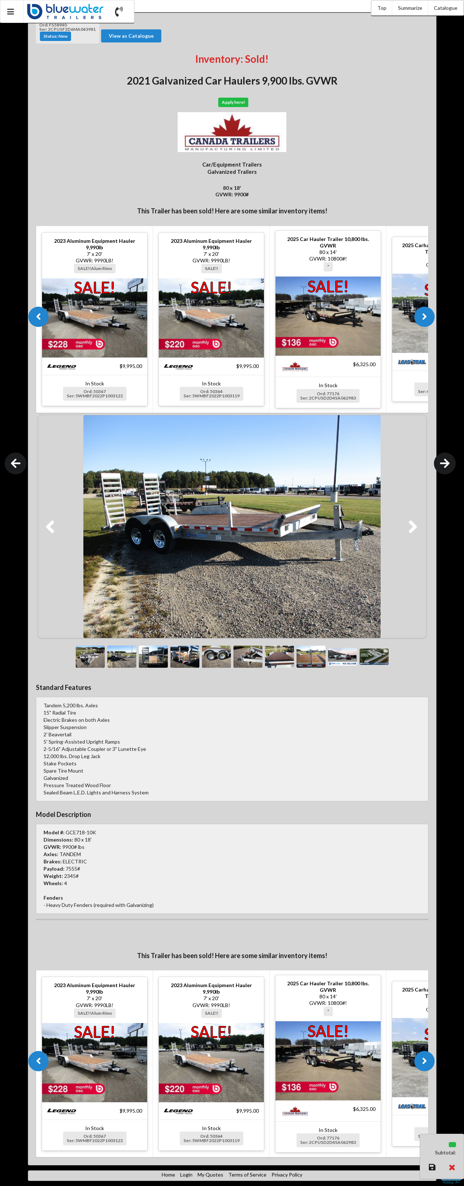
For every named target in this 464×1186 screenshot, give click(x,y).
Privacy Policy (287, 1174)
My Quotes (210, 1174)
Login (186, 1174)
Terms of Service (247, 1174)
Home (168, 1174)
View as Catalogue (131, 36)
